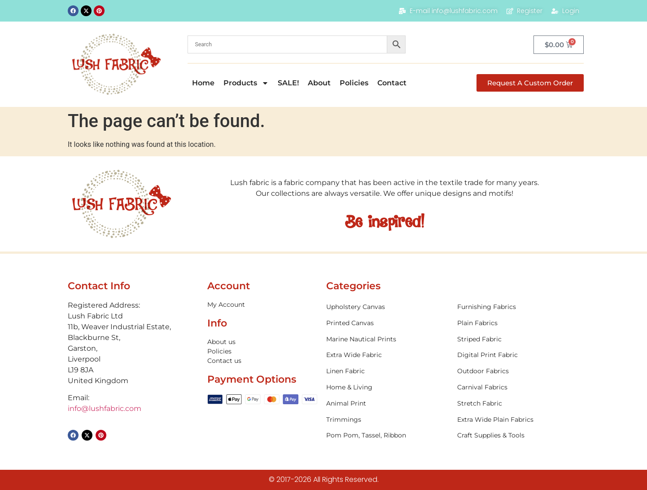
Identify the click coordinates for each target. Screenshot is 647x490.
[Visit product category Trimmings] (387, 420)
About (319, 83)
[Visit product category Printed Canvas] (387, 323)
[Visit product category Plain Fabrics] (518, 323)
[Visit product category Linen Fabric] (387, 371)
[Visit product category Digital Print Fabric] (518, 355)
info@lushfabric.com (104, 408)
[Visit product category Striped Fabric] (518, 339)
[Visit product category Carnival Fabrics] (518, 387)
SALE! (288, 83)
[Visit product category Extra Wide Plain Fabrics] (518, 420)
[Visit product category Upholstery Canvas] (387, 307)
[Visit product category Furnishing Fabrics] (518, 307)
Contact (392, 83)
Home (203, 83)
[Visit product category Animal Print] (387, 404)
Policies (354, 83)
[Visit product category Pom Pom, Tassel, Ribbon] (387, 435)
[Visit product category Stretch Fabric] (518, 404)
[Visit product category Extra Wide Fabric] (387, 355)
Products (246, 83)
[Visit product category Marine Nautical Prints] (387, 339)
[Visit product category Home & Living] (387, 387)
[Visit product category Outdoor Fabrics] (518, 371)
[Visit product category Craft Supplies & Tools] (518, 435)
